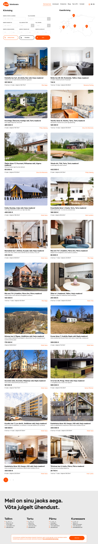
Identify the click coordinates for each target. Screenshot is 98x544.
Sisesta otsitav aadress (14, 18)
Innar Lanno (90, 473)
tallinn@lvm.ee (9, 527)
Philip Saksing (43, 128)
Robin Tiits (90, 300)
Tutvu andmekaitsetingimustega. (50, 539)
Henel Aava (44, 215)
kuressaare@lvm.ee (77, 527)
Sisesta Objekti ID (10, 24)
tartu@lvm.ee (31, 527)
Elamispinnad (47, 4)
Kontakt (82, 4)
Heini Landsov (89, 215)
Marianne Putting (88, 85)
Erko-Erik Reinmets (87, 128)
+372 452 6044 (77, 525)
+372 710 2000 (32, 525)
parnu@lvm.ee (54, 527)
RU (94, 4)
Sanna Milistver (89, 388)
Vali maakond (39, 18)
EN (91, 4)
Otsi (40, 37)
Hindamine (63, 4)
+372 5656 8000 (55, 525)
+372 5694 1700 (10, 525)
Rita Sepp (44, 85)
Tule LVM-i (75, 4)
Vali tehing (43, 24)
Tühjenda (25, 37)
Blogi (69, 4)
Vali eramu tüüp (26, 24)
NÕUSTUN (77, 538)
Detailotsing (9, 37)
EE (89, 4)
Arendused (55, 4)
